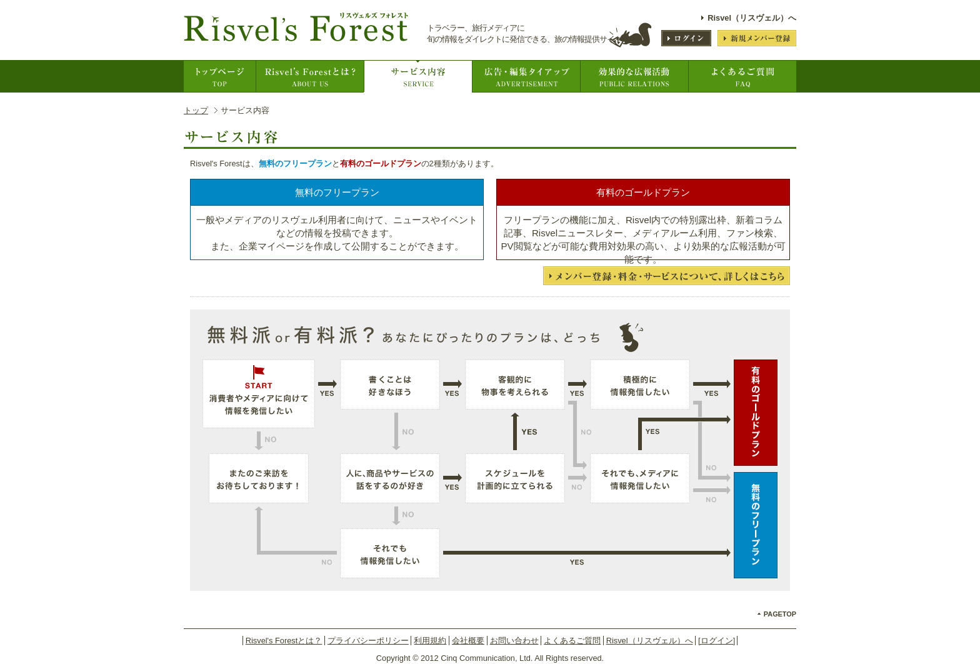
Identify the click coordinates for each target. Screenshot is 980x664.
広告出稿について (526, 76)
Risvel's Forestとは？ (310, 76)
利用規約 (430, 640)
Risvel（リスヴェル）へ (752, 18)
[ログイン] (716, 640)
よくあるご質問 (742, 76)
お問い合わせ (514, 640)
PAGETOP (780, 614)
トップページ (220, 76)
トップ (196, 110)
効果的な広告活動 (634, 76)
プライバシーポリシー (368, 640)
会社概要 (468, 640)
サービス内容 (418, 76)
